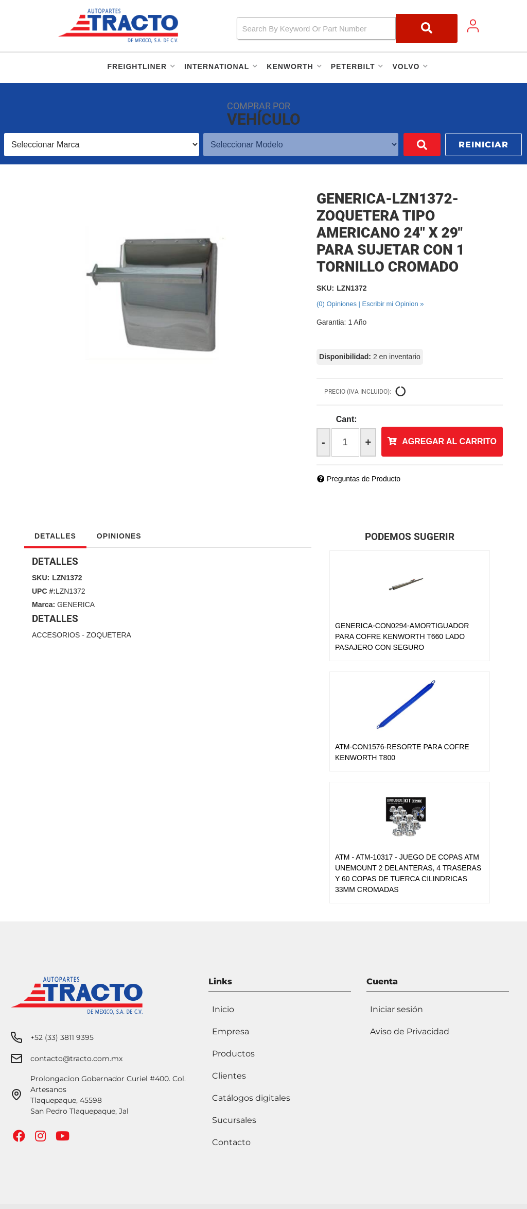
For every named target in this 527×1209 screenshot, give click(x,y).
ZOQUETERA (108, 635)
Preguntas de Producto (363, 479)
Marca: (43, 604)
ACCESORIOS (56, 635)
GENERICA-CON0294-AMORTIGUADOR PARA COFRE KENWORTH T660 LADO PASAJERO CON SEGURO (402, 636)
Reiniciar (483, 144)
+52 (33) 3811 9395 (62, 1037)
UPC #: (44, 591)
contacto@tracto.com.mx (76, 1058)
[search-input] (316, 28)
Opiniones (119, 536)
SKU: (325, 288)
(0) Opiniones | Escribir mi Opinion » (370, 304)
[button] (347, 28)
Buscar (407, 144)
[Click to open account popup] (473, 25)
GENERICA (76, 604)
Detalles (55, 536)
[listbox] (94, 144)
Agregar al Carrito (449, 441)
